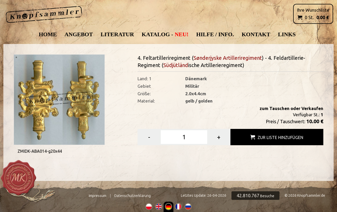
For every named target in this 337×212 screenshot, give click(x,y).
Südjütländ (175, 65)
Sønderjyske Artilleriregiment (228, 58)
